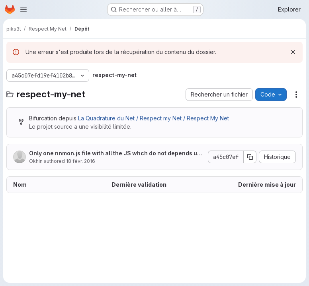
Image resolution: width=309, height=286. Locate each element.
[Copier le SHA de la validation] (250, 157)
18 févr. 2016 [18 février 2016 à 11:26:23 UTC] (80, 161)
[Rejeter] (293, 52)
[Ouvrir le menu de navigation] (23, 9)
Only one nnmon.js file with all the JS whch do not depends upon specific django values (115, 153)
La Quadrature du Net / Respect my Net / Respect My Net (153, 118)
